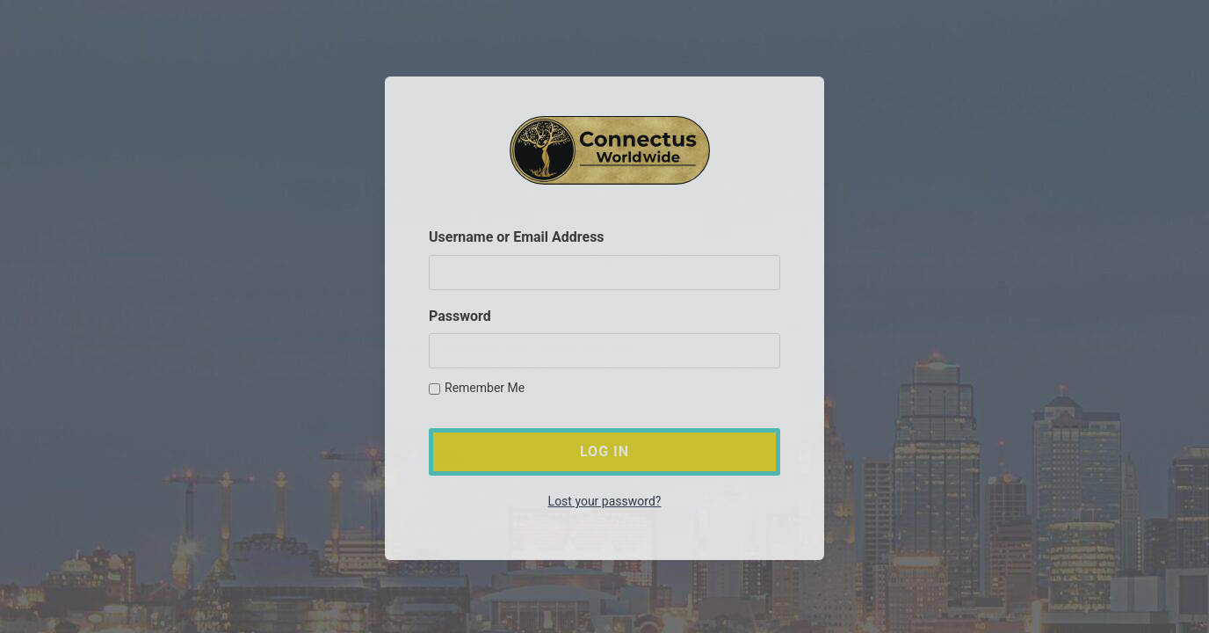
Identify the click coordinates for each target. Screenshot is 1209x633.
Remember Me (477, 389)
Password (460, 316)
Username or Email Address (516, 237)
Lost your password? (605, 502)
